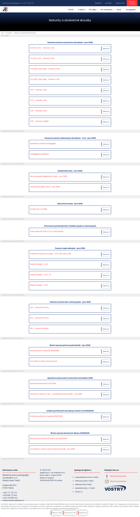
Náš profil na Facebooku (118, 476)
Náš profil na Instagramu (118, 481)
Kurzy (119, 9)
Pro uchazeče (106, 9)
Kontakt (108, 3)
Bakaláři (98, 3)
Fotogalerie (130, 9)
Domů (70, 9)
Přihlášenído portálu (132, 3)
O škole (81, 9)
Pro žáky (92, 9)
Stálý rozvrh (120, 3)
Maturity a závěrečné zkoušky (25, 33)
